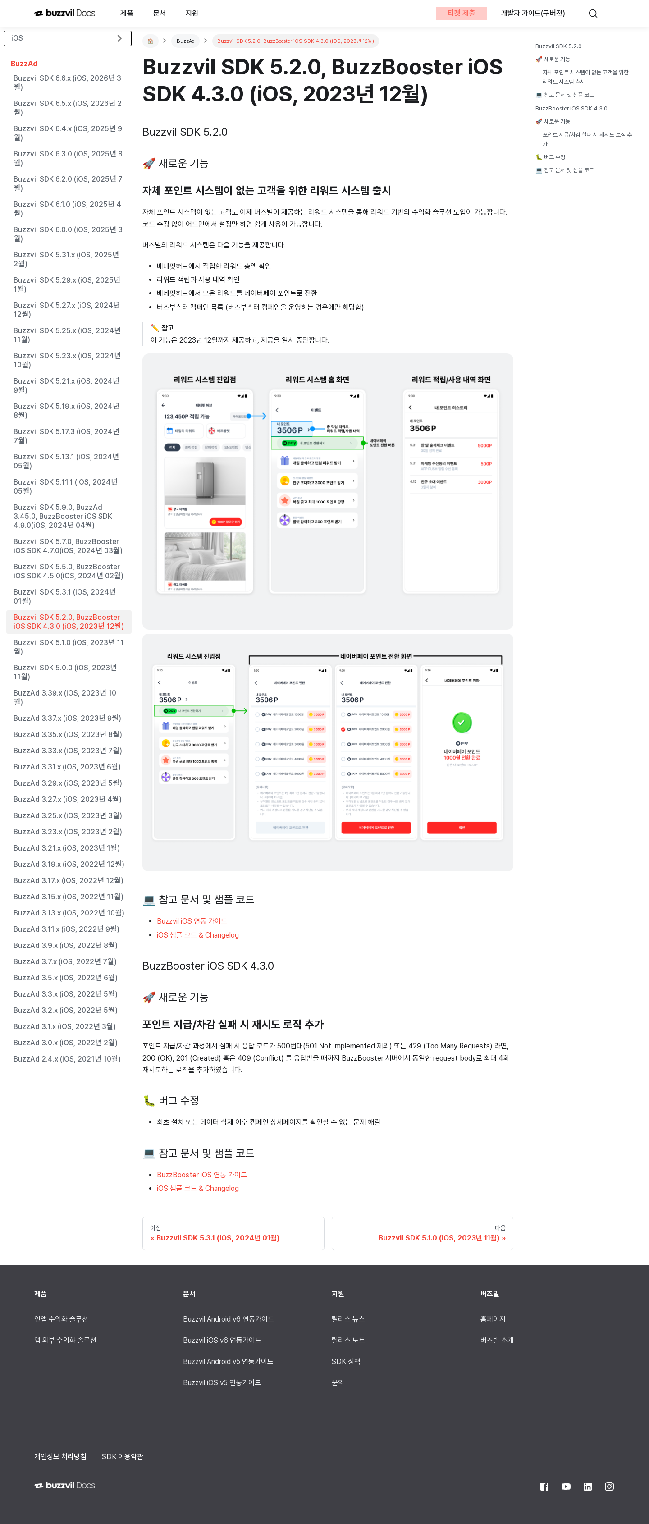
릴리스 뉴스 (348, 1319)
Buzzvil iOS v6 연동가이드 (222, 1340)
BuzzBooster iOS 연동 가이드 (202, 1175)
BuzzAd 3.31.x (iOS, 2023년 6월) (67, 767)
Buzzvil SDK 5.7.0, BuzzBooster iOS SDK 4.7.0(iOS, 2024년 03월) (68, 546)
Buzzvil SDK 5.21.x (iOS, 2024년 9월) (66, 385)
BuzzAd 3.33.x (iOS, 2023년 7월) (68, 750)
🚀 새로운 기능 (552, 59)
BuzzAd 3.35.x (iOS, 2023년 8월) (68, 734)
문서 (159, 13)
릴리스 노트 (348, 1340)
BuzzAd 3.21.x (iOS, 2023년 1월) (66, 848)
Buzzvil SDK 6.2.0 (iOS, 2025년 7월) (68, 183)
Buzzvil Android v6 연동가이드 (228, 1319)
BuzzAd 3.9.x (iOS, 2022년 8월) (65, 945)
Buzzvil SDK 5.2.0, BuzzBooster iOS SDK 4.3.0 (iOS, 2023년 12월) (68, 622)
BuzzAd (24, 63)
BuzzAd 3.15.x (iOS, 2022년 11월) (68, 896)
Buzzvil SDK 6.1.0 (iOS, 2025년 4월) (67, 209)
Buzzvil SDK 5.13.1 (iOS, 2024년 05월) (66, 461)
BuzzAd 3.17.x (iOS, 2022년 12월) (68, 880)
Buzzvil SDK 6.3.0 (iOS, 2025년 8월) (68, 158)
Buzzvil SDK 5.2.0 (558, 46)
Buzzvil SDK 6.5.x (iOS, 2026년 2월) (68, 108)
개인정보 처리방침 (60, 1456)
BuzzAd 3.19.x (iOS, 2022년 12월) (69, 864)
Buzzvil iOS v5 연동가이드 (222, 1382)
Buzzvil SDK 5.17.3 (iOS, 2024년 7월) (66, 436)
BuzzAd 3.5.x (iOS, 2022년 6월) (65, 978)
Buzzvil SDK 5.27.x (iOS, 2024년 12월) (67, 310)
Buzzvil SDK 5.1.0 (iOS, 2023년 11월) (69, 647)
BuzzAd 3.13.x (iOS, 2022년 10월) (69, 913)
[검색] (597, 13)
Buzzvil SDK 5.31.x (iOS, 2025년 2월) (66, 259)
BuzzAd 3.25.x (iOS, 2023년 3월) (68, 815)
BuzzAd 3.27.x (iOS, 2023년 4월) (67, 799)
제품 (126, 13)
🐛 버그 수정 (550, 157)
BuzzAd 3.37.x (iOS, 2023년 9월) (67, 718)
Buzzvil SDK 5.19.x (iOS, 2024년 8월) (66, 411)
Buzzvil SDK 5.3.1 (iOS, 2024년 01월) (65, 596)
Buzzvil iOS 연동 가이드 (192, 921)
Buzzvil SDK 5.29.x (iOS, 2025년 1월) (67, 284)
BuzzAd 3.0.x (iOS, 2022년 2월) (65, 1043)
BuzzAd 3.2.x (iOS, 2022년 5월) (65, 1010)
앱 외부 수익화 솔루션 (65, 1340)
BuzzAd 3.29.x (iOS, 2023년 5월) (68, 783)
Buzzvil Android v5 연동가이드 (228, 1361)
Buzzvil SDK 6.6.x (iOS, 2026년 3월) (67, 83)
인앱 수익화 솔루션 (61, 1319)
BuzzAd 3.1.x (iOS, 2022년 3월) (64, 1026)
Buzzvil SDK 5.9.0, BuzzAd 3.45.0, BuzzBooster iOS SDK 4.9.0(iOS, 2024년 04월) (63, 516)
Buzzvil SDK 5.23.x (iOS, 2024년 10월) (67, 360)
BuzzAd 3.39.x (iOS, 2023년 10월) (65, 697)
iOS (17, 38)
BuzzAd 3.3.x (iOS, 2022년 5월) (65, 994)
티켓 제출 (461, 13)
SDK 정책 (346, 1361)
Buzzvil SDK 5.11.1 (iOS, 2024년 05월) (66, 486)
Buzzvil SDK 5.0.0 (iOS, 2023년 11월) (65, 672)
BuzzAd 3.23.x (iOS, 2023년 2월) (68, 832)
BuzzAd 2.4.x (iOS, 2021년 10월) (67, 1059)
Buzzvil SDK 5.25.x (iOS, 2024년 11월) (67, 335)
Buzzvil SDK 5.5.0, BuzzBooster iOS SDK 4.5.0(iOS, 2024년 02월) (68, 571)
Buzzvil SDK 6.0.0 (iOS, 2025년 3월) (68, 234)
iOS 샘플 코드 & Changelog (198, 935)
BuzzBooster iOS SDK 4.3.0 (571, 108)
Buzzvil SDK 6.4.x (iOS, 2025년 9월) (68, 133)
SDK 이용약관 (122, 1456)
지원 (192, 13)
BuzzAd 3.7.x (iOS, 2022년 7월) (65, 961)
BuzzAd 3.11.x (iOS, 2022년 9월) (66, 929)
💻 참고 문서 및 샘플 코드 (564, 95)
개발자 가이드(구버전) (533, 13)
